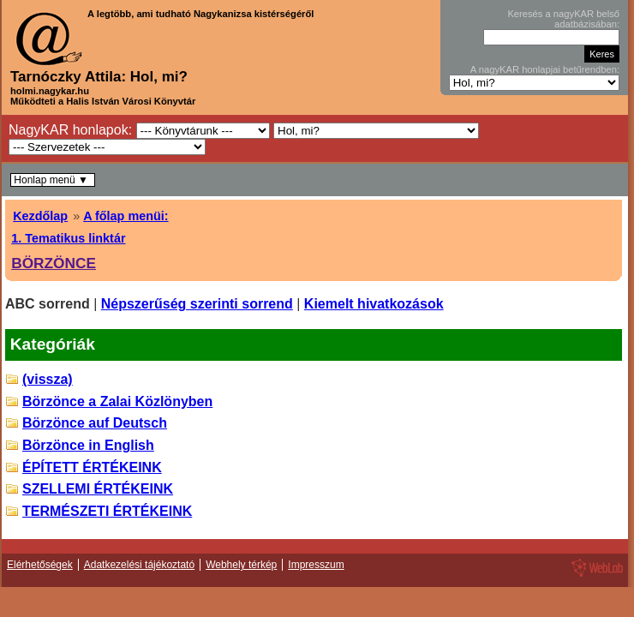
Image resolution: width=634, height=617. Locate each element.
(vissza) (47, 379)
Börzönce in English (88, 445)
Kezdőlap (40, 216)
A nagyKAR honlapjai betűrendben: (544, 69)
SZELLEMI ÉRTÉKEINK (97, 489)
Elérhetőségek (40, 565)
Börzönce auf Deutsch (94, 423)
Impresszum (316, 565)
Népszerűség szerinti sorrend (197, 304)
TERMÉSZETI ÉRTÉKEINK (107, 511)
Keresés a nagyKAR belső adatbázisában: (563, 19)
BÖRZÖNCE (53, 263)
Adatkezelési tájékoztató (139, 565)
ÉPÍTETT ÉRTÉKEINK (92, 467)
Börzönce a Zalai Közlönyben (117, 401)
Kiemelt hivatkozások (374, 304)
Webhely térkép (241, 565)
